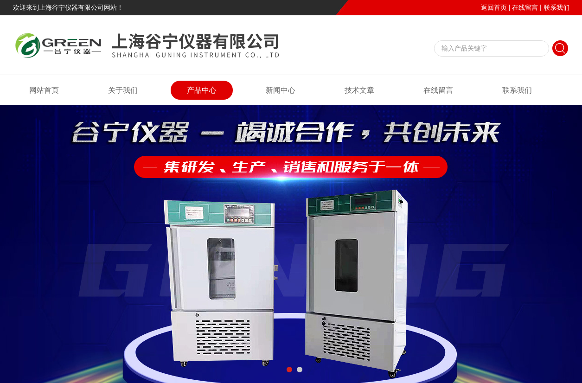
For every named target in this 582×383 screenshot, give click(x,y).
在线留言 (525, 7)
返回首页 (494, 7)
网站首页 (44, 90)
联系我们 (556, 7)
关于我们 (123, 90)
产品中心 (202, 90)
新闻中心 (280, 90)
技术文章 (359, 90)
